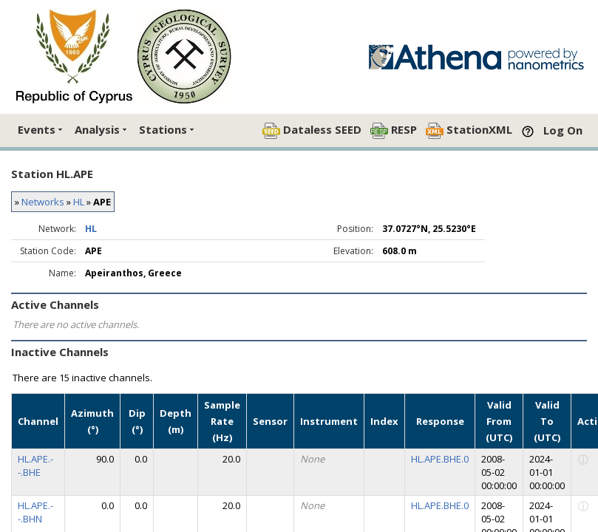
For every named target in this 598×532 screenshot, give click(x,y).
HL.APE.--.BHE (35, 465)
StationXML (469, 130)
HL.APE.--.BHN (35, 512)
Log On (562, 130)
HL (78, 201)
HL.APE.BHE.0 (440, 459)
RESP (393, 130)
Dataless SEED (311, 130)
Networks (42, 201)
